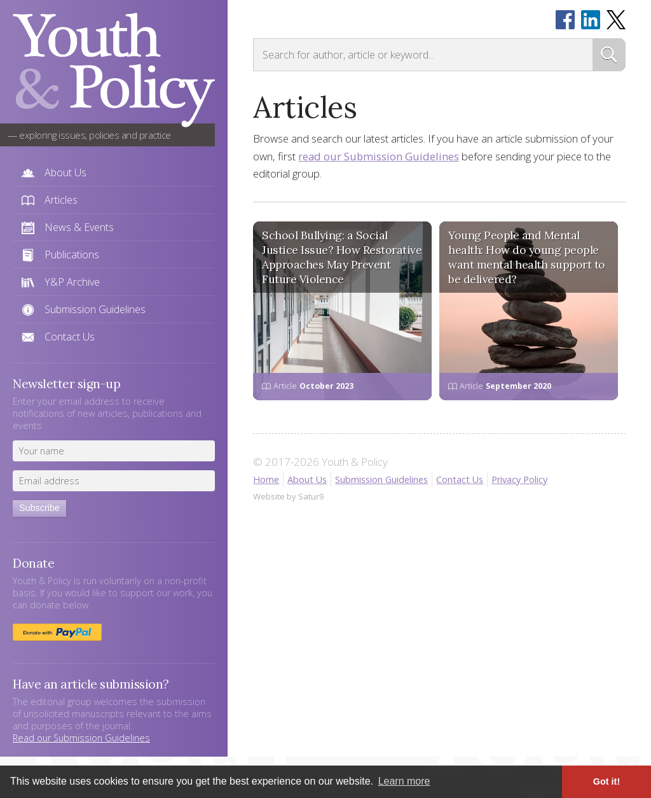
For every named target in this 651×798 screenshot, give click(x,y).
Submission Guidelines (95, 309)
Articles (61, 200)
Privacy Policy (519, 479)
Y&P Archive (72, 282)
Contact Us (70, 337)
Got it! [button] (606, 781)
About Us (65, 172)
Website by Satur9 (288, 496)
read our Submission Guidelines (378, 156)
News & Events (79, 227)
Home (266, 479)
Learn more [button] (404, 781)
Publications (72, 255)
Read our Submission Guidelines (81, 738)
